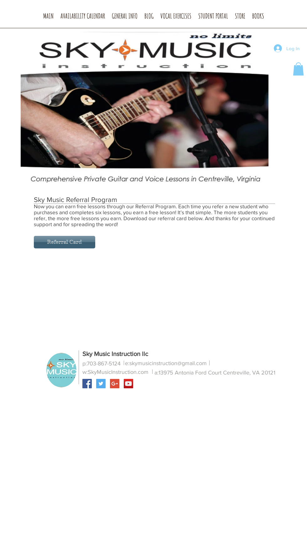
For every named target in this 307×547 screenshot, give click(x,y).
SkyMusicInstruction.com (118, 372)
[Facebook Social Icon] (87, 383)
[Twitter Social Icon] (101, 383)
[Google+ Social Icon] (114, 383)
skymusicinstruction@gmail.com (168, 363)
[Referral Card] (64, 242)
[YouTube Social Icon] (128, 383)
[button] (124, 18)
